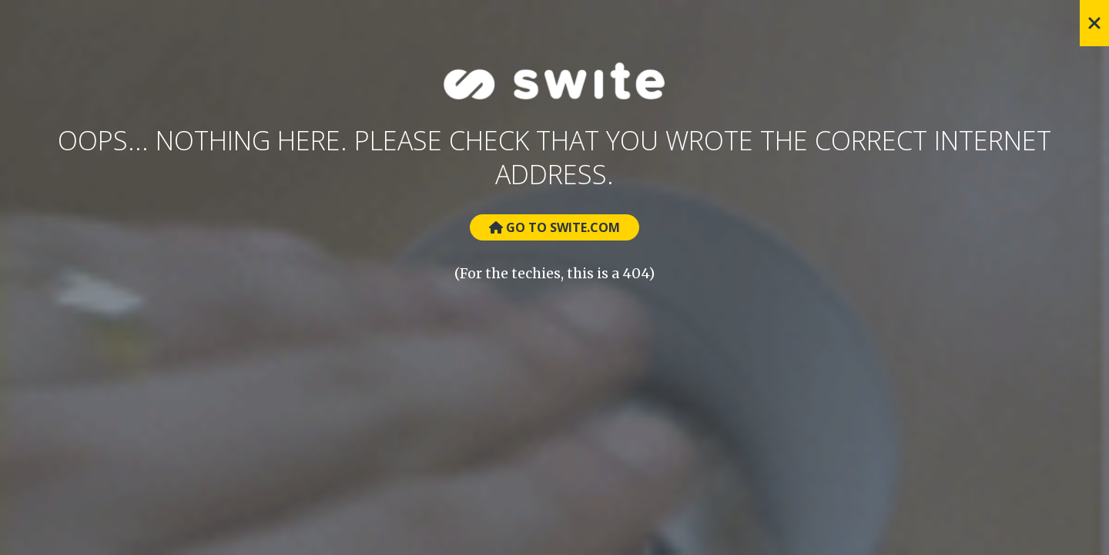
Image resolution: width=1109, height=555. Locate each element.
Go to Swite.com (554, 227)
